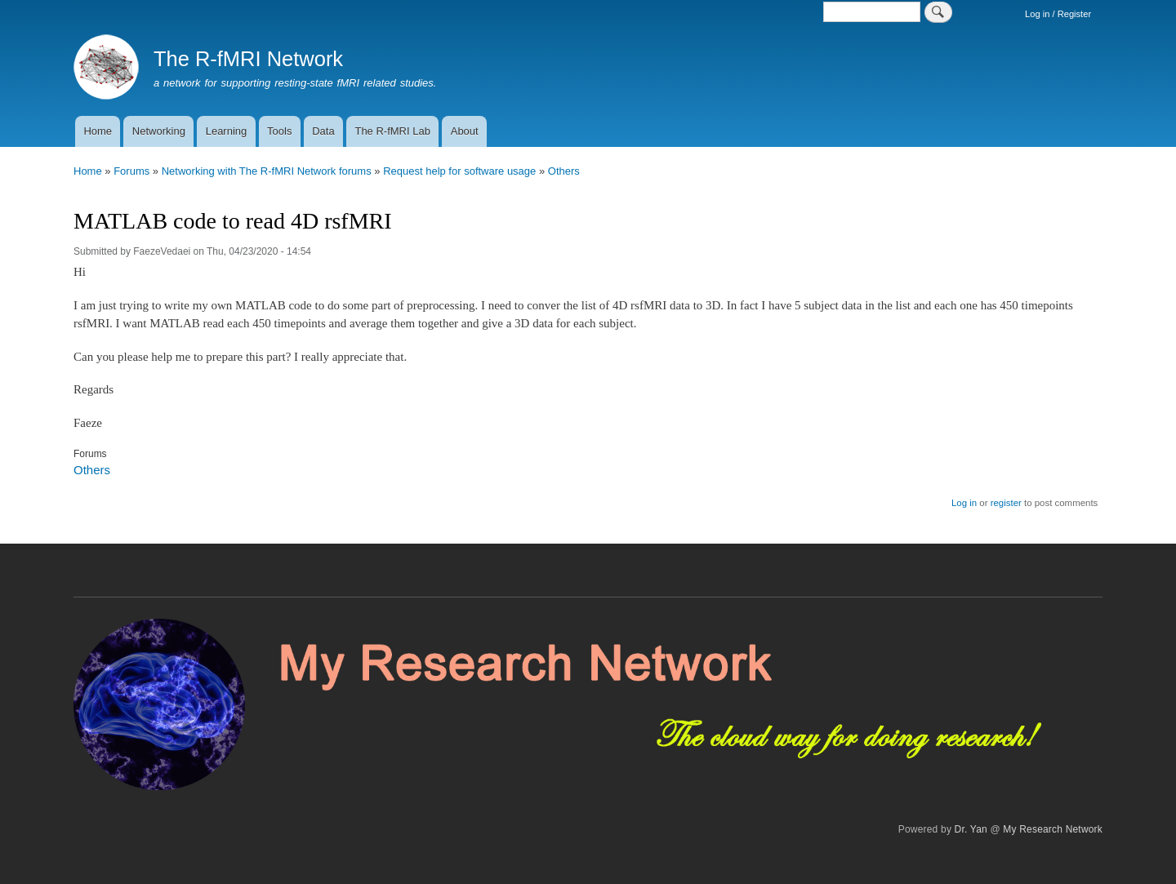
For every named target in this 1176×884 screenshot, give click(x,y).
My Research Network (1052, 829)
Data (323, 131)
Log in (964, 503)
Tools (279, 131)
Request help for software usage (459, 171)
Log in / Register (1058, 14)
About (465, 131)
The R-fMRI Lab (392, 131)
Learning (226, 131)
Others (564, 171)
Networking (158, 131)
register (1006, 503)
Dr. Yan (971, 829)
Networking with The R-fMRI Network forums (267, 171)
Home (97, 131)
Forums (131, 171)
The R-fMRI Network (248, 58)
